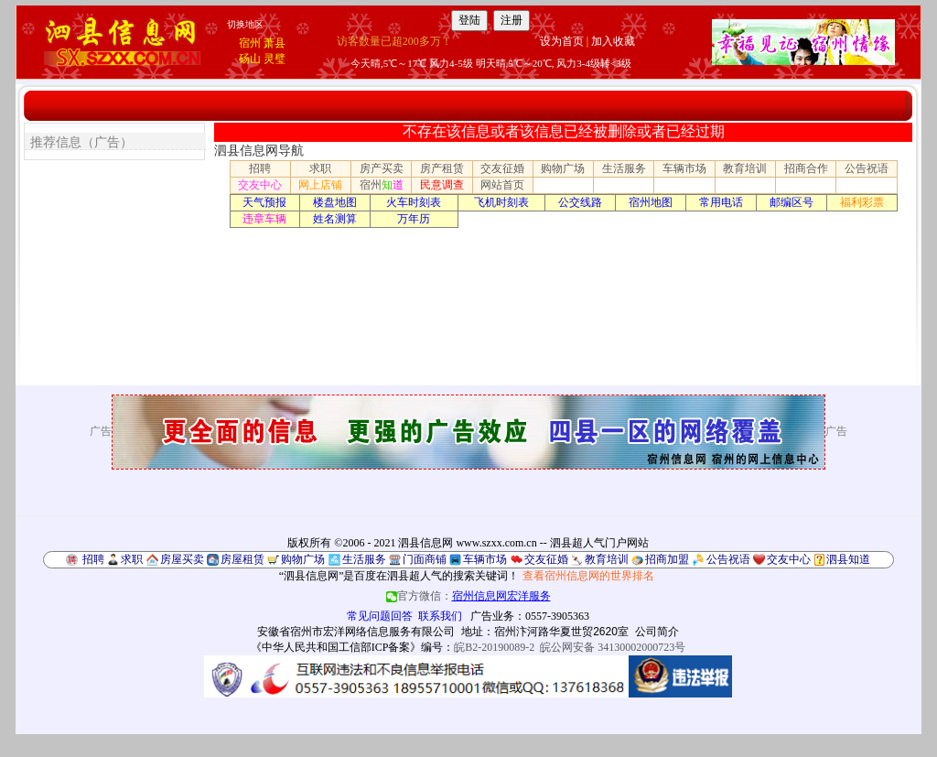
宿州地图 (651, 202)
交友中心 (260, 184)
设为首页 (562, 41)
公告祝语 (867, 168)
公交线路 (580, 202)
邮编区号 (791, 202)
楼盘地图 (335, 202)
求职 (320, 168)
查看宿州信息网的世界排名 (588, 575)
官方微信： (468, 595)
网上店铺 (320, 184)
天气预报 (264, 202)
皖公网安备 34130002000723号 (612, 647)
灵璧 (274, 58)
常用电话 (721, 202)
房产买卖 (382, 168)
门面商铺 (425, 559)
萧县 (274, 43)
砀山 (250, 58)
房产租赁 (442, 168)
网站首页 (502, 184)
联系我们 (440, 616)
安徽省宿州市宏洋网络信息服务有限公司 (356, 631)
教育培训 (745, 168)
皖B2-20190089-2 (494, 647)
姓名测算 (335, 218)
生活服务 (624, 168)
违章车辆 (264, 218)
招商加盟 (667, 559)
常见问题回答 (380, 616)
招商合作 (806, 168)
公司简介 (657, 631)
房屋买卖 (182, 559)
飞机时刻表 (501, 202)
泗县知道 (848, 559)
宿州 (250, 43)
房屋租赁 (242, 559)
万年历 (413, 218)
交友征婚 (502, 168)
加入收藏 (613, 41)
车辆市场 (684, 168)
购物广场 (563, 168)
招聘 (260, 168)
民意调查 (442, 184)
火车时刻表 (413, 202)
